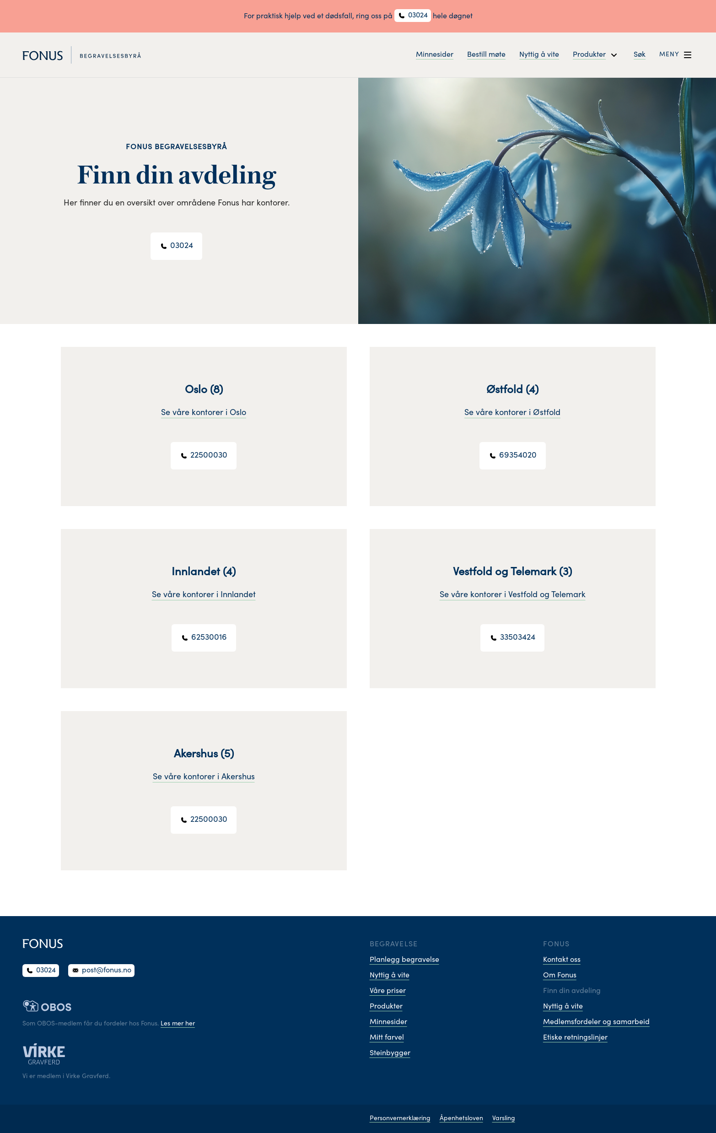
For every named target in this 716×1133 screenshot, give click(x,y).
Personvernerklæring (400, 1119)
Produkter (386, 1006)
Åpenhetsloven (461, 1119)
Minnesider (434, 55)
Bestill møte (486, 55)
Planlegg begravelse (404, 960)
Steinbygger (390, 1053)
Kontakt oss (562, 960)
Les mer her (178, 1024)
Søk (640, 55)
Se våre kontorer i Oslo (203, 413)
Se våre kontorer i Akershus (204, 777)
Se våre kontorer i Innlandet (204, 595)
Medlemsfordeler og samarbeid (596, 1022)
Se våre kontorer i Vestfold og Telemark (513, 595)
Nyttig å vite (539, 55)
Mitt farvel (387, 1037)
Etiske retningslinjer (575, 1037)
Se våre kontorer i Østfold (512, 413)
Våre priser (388, 991)
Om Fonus (559, 975)
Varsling (503, 1119)
